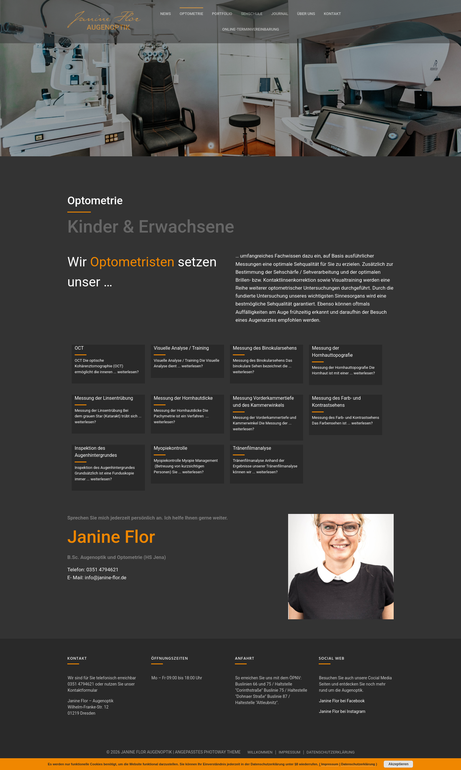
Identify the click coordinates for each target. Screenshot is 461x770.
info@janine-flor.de (105, 577)
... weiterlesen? (126, 372)
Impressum (289, 752)
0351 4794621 (102, 569)
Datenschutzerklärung (331, 752)
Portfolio (222, 13)
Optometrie (191, 13)
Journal (279, 13)
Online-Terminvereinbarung (250, 29)
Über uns (306, 13)
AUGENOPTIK (108, 27)
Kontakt (332, 13)
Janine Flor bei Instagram (342, 711)
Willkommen (259, 752)
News (165, 13)
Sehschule (252, 13)
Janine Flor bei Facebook (342, 700)
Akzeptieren (398, 764)
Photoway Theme (222, 752)
